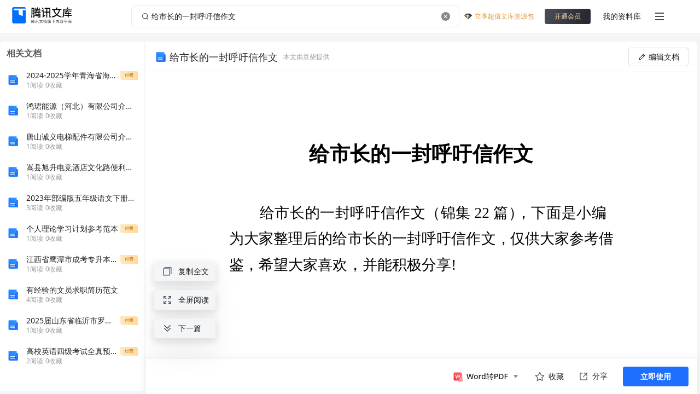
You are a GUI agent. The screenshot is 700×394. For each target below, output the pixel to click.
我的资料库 (622, 16)
